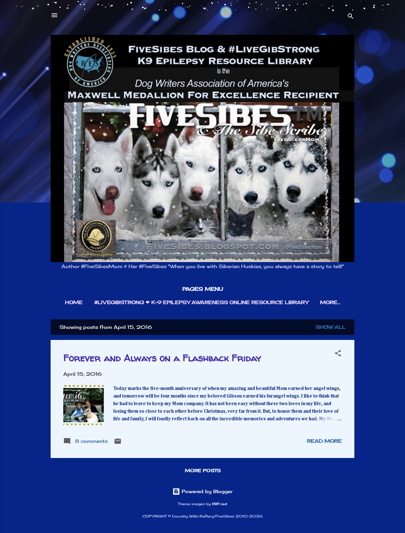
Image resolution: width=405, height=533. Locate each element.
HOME (74, 302)
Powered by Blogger (202, 491)
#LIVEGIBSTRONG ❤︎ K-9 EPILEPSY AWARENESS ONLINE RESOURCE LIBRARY (201, 302)
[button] (338, 354)
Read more (324, 441)
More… (330, 302)
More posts (203, 470)
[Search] (350, 17)
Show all (330, 327)
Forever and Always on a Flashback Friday (162, 357)
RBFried (219, 504)
